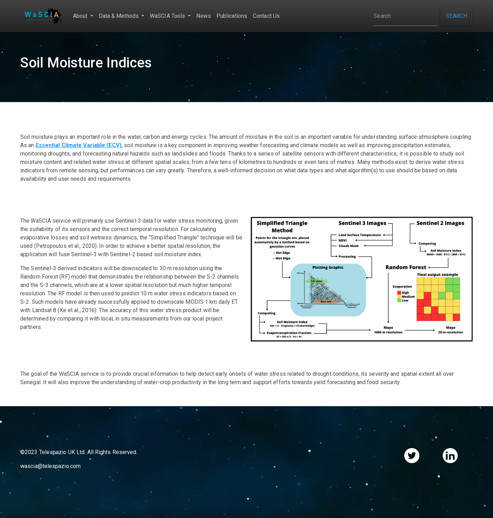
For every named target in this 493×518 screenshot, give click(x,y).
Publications (231, 16)
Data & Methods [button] (119, 16)
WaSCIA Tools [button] (168, 16)
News (203, 16)
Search (456, 16)
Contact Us (266, 16)
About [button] (81, 16)
